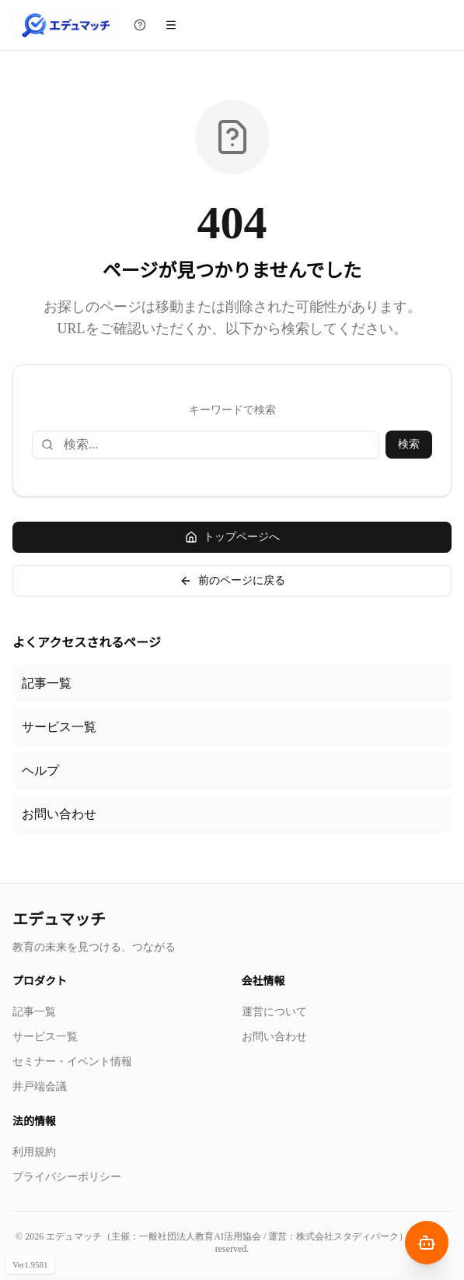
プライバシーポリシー (66, 1177)
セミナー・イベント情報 (72, 1061)
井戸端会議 (39, 1086)
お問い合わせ (59, 814)
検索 (409, 444)
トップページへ (232, 537)
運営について (274, 1012)
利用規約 (34, 1152)
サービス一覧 (59, 726)
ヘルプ (40, 770)
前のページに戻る (232, 581)
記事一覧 (47, 683)
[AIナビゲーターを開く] (426, 1242)
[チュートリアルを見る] (140, 24)
